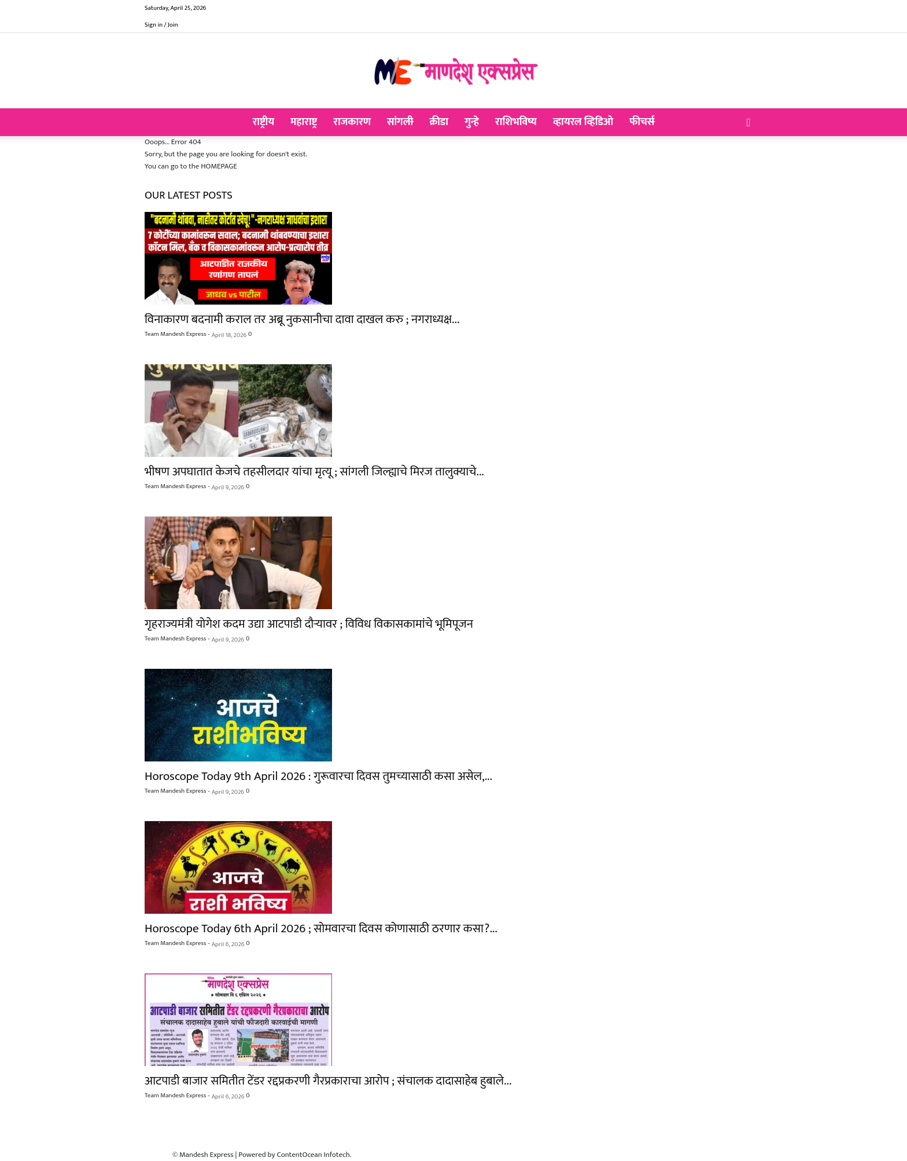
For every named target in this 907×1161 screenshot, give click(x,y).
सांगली (400, 122)
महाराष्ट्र (303, 122)
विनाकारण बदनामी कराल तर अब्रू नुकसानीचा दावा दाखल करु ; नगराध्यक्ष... (302, 319)
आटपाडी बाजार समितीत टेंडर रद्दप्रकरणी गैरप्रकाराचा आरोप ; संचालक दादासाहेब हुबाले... (328, 1081)
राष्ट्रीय (264, 122)
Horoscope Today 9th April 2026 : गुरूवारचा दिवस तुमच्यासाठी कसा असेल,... (318, 776)
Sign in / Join (161, 25)
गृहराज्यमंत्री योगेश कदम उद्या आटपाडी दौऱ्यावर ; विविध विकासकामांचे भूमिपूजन (309, 624)
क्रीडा (438, 122)
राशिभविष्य (516, 122)
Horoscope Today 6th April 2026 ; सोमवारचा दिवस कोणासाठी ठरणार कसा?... (321, 928)
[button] (748, 123)
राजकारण (352, 122)
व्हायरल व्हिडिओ (583, 122)
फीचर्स (641, 122)
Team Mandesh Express (175, 334)
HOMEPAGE (219, 166)
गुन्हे (471, 122)
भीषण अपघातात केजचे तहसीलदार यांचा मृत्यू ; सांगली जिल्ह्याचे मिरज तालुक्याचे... (314, 472)
